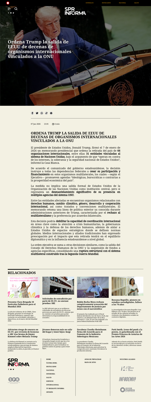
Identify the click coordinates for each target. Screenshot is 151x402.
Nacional (138, 3)
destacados (51, 367)
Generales (106, 3)
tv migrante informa (55, 388)
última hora (51, 363)
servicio (49, 381)
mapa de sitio (90, 362)
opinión (49, 392)
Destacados (122, 3)
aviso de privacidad (93, 359)
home (48, 359)
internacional (52, 385)
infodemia (50, 374)
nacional (50, 370)
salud (48, 377)
